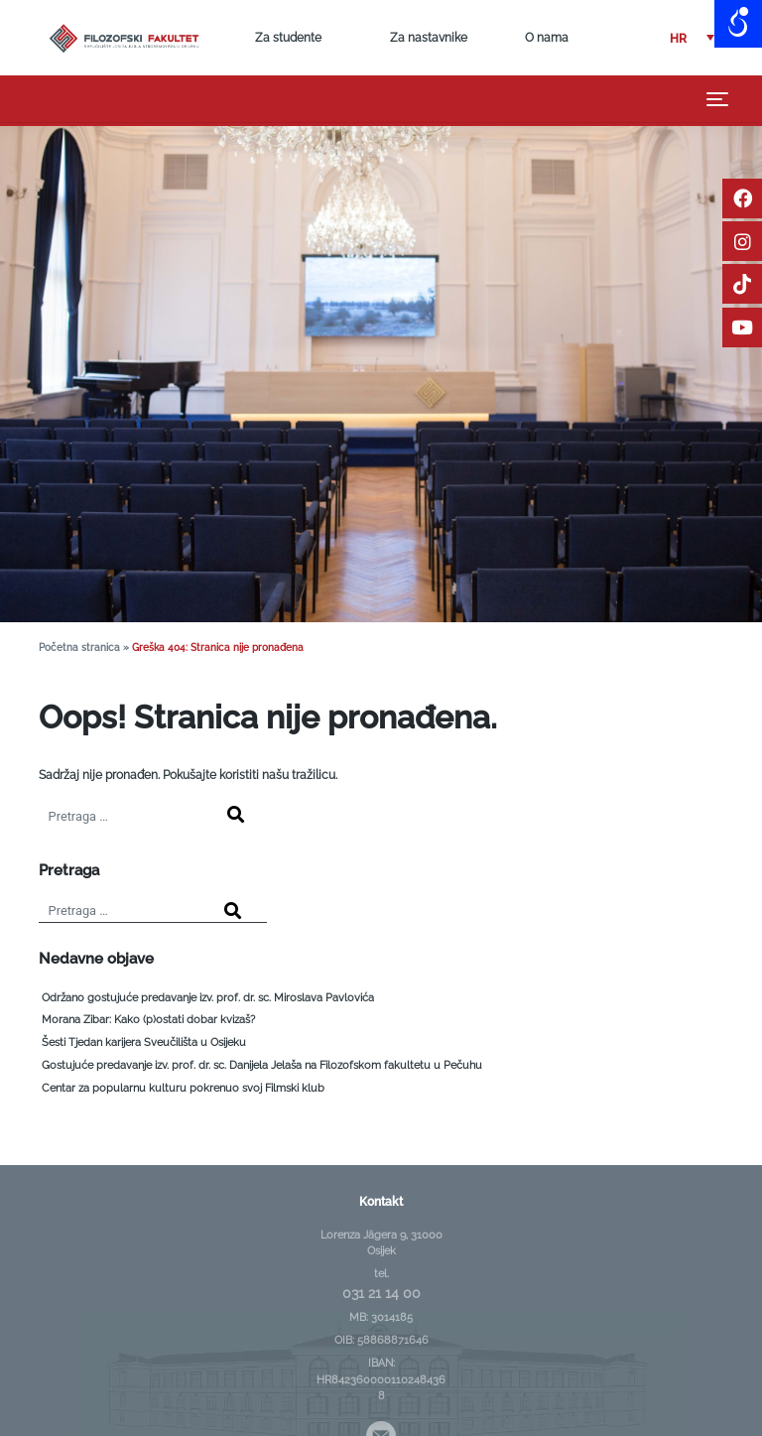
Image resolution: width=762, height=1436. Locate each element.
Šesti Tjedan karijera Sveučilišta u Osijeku (144, 1042)
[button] (692, 38)
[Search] (235, 816)
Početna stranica (79, 647)
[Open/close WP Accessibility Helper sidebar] (738, 24)
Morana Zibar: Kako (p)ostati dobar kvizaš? (148, 1019)
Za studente (288, 38)
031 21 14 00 (381, 1293)
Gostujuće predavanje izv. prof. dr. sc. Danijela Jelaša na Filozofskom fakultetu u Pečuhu (262, 1065)
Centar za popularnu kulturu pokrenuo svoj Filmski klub (183, 1088)
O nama (547, 38)
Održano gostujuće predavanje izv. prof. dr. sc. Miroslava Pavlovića (208, 997)
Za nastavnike (428, 38)
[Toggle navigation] (718, 99)
